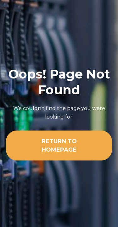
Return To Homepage (59, 145)
